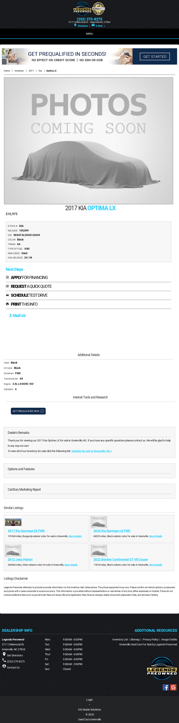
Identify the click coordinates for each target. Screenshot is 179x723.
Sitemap (135, 639)
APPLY (27, 278)
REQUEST (29, 286)
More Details (75, 536)
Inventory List (120, 639)
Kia (40, 70)
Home (7, 70)
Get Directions (15, 655)
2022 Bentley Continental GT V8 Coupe (120, 559)
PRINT (21, 304)
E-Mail (96, 26)
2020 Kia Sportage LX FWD (111, 531)
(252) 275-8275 (89, 19)
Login (89, 699)
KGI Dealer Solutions (89, 709)
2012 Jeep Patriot (20, 559)
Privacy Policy (150, 639)
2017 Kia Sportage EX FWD (26, 531)
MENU (89, 33)
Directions (81, 26)
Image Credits (169, 639)
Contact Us (13, 667)
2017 (31, 70)
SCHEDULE (26, 295)
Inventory (19, 70)
